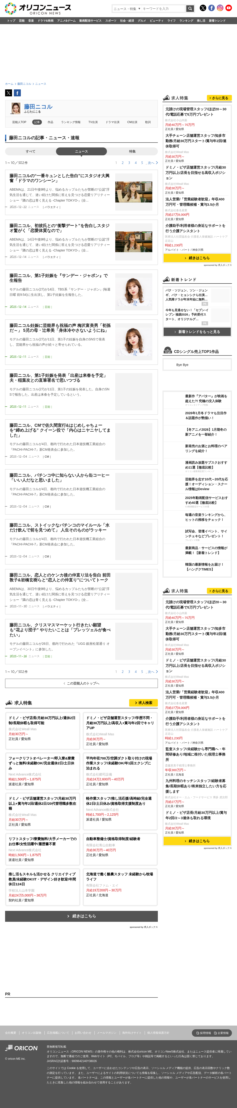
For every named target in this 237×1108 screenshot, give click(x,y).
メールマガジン (106, 1032)
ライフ (171, 20)
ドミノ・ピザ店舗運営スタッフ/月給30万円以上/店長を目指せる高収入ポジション (195, 172)
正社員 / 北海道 (120, 884)
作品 (50, 122)
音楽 (31, 20)
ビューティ (157, 20)
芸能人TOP (19, 122)
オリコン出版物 (31, 1032)
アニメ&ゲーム (66, 20)
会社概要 (10, 1032)
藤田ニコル (38, 107)
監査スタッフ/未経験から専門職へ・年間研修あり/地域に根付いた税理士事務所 (195, 754)
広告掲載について (58, 1032)
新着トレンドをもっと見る (197, 332)
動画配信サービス (90, 20)
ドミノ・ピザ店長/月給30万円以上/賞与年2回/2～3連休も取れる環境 (196, 815)
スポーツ (110, 20)
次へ (151, 163)
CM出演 (132, 122)
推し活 (201, 20)
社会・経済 (127, 20)
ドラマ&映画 (45, 20)
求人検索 (145, 703)
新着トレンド (217, 20)
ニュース (81, 151)
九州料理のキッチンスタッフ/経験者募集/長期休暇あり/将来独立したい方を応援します (196, 786)
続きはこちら (84, 916)
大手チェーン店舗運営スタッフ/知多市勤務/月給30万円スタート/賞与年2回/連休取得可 (195, 141)
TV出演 (92, 122)
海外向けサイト (132, 1032)
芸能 (22, 20)
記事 (37, 122)
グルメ (142, 20)
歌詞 (148, 122)
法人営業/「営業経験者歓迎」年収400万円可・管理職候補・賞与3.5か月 (195, 201)
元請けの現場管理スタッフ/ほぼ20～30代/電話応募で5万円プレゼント (195, 111)
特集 (132, 151)
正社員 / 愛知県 (43, 728)
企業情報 (223, 1033)
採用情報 (205, 1033)
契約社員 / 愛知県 (43, 887)
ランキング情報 (71, 122)
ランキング (186, 20)
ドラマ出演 (112, 122)
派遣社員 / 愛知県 (43, 771)
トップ (11, 20)
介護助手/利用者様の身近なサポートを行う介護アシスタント (195, 228)
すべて (30, 151)
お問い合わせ (83, 1032)
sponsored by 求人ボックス (144, 927)
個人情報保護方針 (158, 1032)
